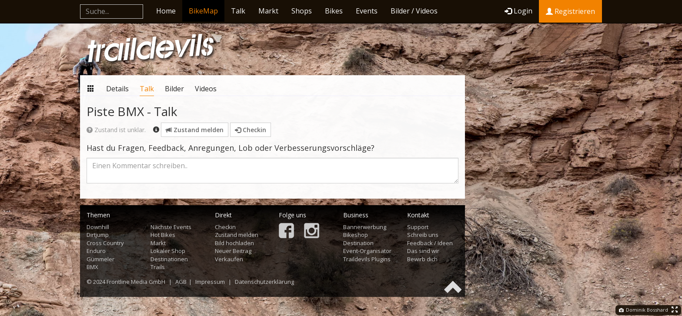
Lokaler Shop (167, 251)
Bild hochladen (234, 243)
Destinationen (169, 259)
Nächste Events (170, 227)
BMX (92, 267)
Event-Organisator (367, 251)
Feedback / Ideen (430, 243)
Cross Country (105, 243)
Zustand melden (195, 130)
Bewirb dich (422, 259)
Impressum (210, 282)
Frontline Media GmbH (136, 282)
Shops (301, 11)
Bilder (174, 88)
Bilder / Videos (414, 11)
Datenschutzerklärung (264, 282)
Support (417, 227)
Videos (206, 88)
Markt (268, 11)
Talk (238, 11)
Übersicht (90, 88)
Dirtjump (98, 235)
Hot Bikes (162, 235)
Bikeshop (355, 235)
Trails (157, 267)
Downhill (98, 227)
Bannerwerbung (364, 227)
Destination (358, 243)
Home (166, 11)
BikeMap (203, 11)
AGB (181, 282)
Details (117, 88)
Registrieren (570, 11)
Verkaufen (229, 259)
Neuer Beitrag (233, 251)
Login (518, 11)
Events (367, 11)
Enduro (96, 251)
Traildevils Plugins (367, 259)
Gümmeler (100, 259)
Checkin (250, 130)
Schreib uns (422, 235)
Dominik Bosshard (643, 309)
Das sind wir (423, 251)
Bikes (334, 11)
